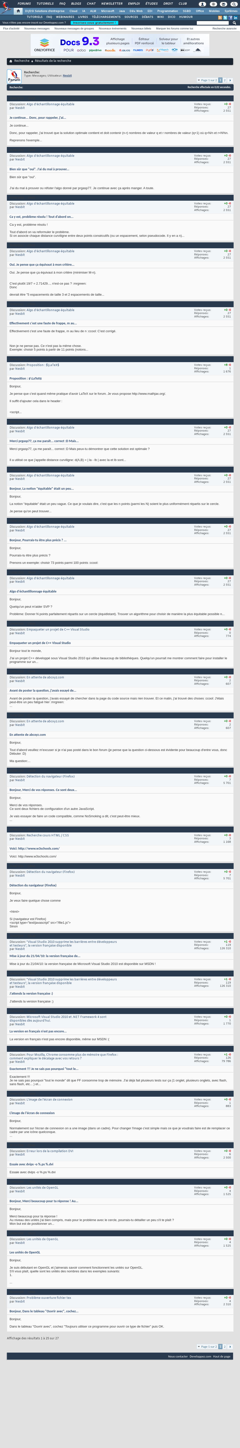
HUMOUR (186, 17)
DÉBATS (147, 17)
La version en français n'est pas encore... (38, 1031)
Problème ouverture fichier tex (49, 1298)
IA (83, 11)
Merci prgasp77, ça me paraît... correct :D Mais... (44, 441)
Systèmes (231, 11)
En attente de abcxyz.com (45, 678)
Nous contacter (178, 1356)
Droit (168, 4)
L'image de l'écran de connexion (50, 1100)
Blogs (75, 4)
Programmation (167, 11)
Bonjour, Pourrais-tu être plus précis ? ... (38, 540)
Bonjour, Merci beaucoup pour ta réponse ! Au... (44, 1201)
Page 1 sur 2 (209, 80)
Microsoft (107, 11)
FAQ (62, 4)
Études (151, 4)
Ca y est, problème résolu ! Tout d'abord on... (42, 217)
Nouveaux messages (37, 28)
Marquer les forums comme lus (174, 28)
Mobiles (214, 11)
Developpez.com (200, 1356)
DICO (171, 17)
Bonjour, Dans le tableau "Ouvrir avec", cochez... (44, 1311)
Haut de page (221, 1356)
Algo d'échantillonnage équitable (50, 104)
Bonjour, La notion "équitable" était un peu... (42, 489)
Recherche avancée (225, 28)
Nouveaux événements (113, 28)
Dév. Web (136, 11)
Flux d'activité (11, 28)
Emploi (133, 4)
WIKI (160, 17)
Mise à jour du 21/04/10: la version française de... (45, 956)
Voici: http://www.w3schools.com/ (35, 848)
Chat (91, 4)
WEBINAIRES (65, 17)
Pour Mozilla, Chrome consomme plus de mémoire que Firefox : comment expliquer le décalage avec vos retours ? (64, 1057)
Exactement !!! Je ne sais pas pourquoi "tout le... (44, 1069)
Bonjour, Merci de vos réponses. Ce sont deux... (43, 790)
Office (200, 11)
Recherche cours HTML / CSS (48, 836)
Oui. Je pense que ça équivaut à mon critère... (42, 265)
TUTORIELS (34, 17)
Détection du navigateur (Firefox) (51, 777)
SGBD (187, 11)
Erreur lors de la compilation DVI (50, 1151)
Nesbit (20, 108)
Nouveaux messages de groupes (74, 28)
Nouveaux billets (141, 28)
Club (182, 4)
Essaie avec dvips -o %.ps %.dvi (31, 1164)
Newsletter (111, 4)
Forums (24, 4)
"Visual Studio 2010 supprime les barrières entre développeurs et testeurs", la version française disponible (63, 944)
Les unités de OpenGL (42, 1188)
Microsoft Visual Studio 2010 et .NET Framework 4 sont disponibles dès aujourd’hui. (58, 1019)
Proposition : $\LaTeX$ (43, 365)
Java (122, 11)
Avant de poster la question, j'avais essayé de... (43, 690)
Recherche (21, 61)
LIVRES (83, 17)
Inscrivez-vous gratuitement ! (94, 22)
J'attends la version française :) (31, 993)
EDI (149, 11)
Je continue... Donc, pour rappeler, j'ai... (38, 118)
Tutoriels (45, 4)
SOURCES (131, 17)
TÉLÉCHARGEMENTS (106, 17)
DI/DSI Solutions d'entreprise (45, 11)
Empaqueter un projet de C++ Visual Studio (58, 630)
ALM (93, 11)
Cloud (73, 11)
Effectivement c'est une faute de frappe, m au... (43, 323)
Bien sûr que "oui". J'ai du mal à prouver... (39, 169)
